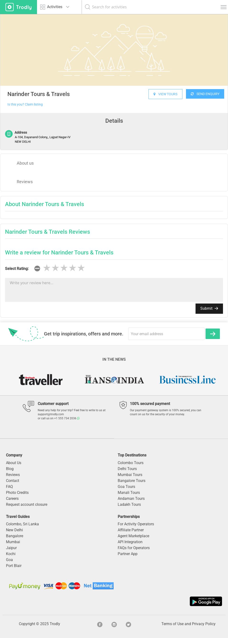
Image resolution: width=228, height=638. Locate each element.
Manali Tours (129, 492)
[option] (114, 50)
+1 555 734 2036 (67, 418)
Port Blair (13, 565)
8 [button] (139, 382)
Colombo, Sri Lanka (22, 524)
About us (25, 163)
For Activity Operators (136, 524)
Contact (12, 480)
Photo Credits (17, 492)
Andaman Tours (131, 498)
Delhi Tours (127, 468)
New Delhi (14, 530)
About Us (13, 463)
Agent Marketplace (133, 536)
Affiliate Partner (131, 530)
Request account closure (26, 504)
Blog (10, 468)
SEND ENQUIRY (205, 94)
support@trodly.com (51, 414)
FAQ (9, 486)
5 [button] (117, 382)
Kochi (11, 554)
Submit (209, 308)
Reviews (25, 181)
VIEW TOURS (165, 94)
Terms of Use (172, 624)
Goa (9, 559)
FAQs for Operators (134, 548)
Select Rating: (17, 268)
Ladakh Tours (129, 504)
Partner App (128, 554)
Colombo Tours (130, 463)
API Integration (130, 542)
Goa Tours (126, 486)
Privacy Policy (204, 624)
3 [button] (103, 382)
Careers (12, 498)
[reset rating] (37, 268)
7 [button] (132, 382)
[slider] (63, 268)
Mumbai (13, 542)
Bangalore (14, 536)
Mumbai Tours (130, 474)
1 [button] (89, 382)
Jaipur (11, 548)
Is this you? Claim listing (25, 104)
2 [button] (96, 382)
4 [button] (110, 382)
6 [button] (124, 382)
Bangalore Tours (131, 480)
